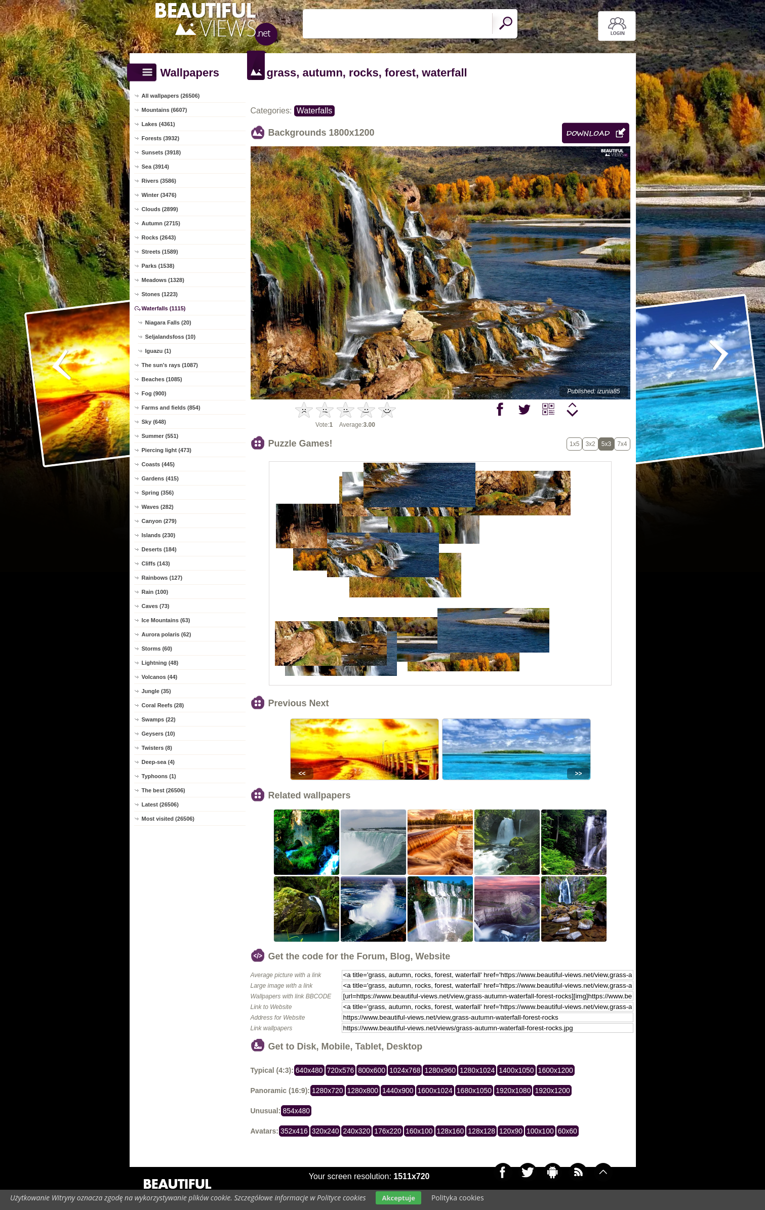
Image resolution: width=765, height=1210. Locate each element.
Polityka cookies (457, 1197)
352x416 (294, 1131)
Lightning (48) (160, 663)
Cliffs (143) (156, 563)
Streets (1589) (160, 252)
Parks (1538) (158, 266)
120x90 (510, 1131)
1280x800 (363, 1090)
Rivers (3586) (159, 181)
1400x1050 (516, 1070)
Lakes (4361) (158, 124)
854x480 (296, 1111)
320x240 (325, 1131)
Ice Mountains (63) (166, 620)
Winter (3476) (159, 195)
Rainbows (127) (162, 578)
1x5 (574, 444)
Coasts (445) (158, 464)
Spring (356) (158, 493)
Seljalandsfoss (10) (170, 337)
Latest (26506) (160, 804)
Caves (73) (156, 606)
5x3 (606, 444)
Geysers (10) (158, 734)
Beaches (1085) (162, 379)
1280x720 (327, 1090)
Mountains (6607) (164, 110)
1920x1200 (552, 1090)
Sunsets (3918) (161, 152)
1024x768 (405, 1070)
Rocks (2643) (159, 237)
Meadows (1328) (163, 280)
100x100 (540, 1131)
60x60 (567, 1131)
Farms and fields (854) (171, 408)
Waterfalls (315, 110)
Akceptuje (398, 1197)
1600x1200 (555, 1070)
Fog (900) (154, 393)
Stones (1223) (160, 294)
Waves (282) (158, 507)
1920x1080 (513, 1090)
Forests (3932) (161, 138)
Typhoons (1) (159, 776)
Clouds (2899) (160, 209)
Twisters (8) (157, 748)
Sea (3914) (155, 167)
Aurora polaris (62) (166, 634)
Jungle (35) (156, 691)
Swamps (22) (159, 719)
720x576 (340, 1070)
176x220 (387, 1131)
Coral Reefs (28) (163, 705)
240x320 (356, 1131)
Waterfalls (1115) (164, 308)
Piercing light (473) (166, 450)
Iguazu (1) (158, 351)
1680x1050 (474, 1090)
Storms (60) (157, 649)
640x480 (309, 1070)
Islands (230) (159, 535)
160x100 (419, 1131)
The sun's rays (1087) (170, 365)
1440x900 (398, 1090)
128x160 (450, 1131)
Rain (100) (155, 592)
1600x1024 (435, 1090)
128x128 (481, 1131)
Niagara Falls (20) (168, 322)
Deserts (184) (159, 549)
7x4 (622, 444)
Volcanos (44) (160, 677)
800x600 (371, 1070)
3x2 (590, 444)
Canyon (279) (159, 521)
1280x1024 (477, 1070)
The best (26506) (163, 790)
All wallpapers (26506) (171, 96)
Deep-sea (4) (158, 762)
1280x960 (440, 1070)
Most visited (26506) (168, 819)
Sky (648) (154, 422)
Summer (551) (160, 436)
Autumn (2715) (161, 223)
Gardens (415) (160, 478)
